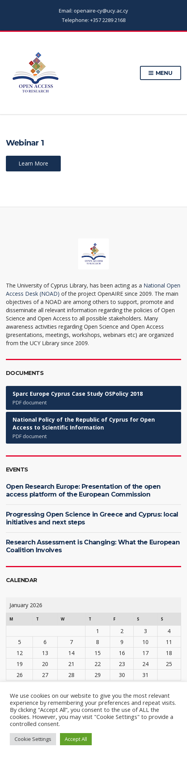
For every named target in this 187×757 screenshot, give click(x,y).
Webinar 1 (25, 142)
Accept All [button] (76, 738)
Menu (160, 73)
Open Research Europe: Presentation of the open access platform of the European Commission (83, 490)
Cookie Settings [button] (33, 738)
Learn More (33, 163)
